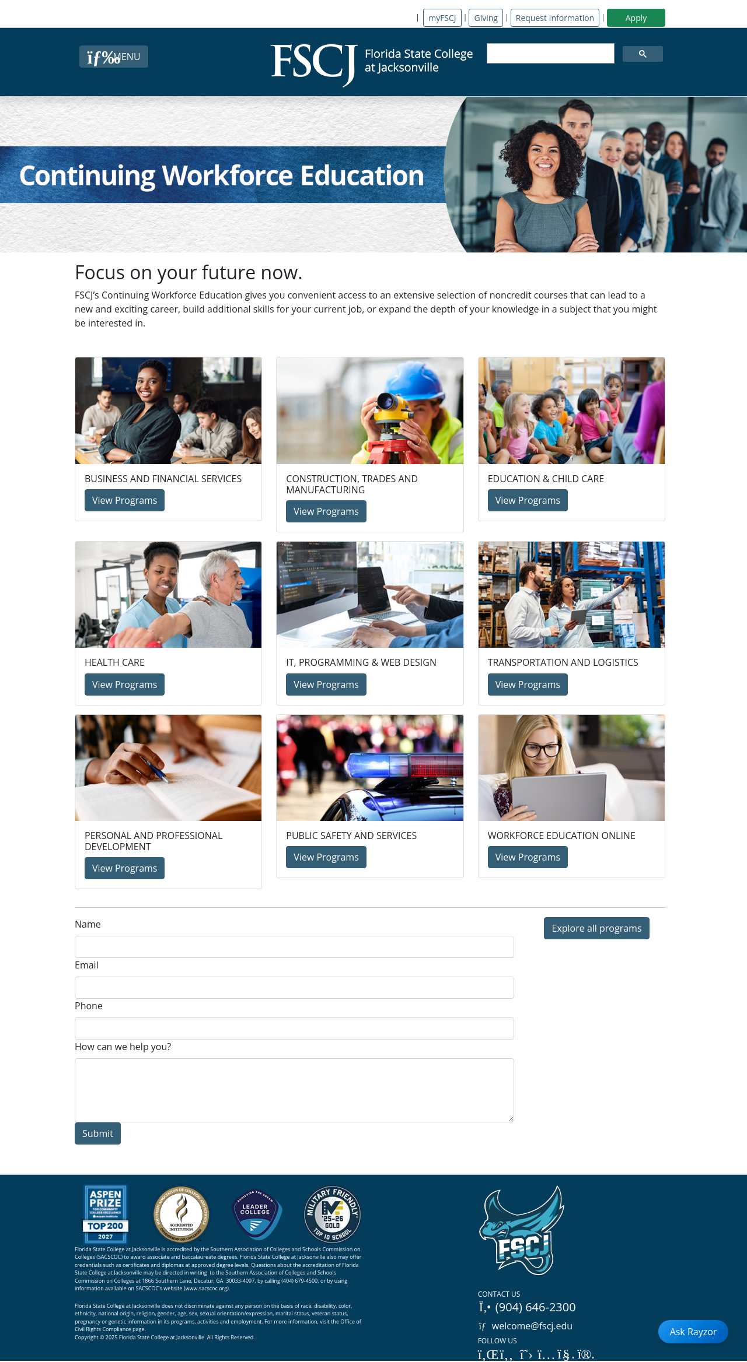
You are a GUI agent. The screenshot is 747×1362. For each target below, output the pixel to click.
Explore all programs (596, 928)
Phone (89, 1005)
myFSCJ (442, 17)
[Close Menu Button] (113, 56)
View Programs (124, 500)
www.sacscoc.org (207, 1288)
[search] (549, 54)
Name (88, 924)
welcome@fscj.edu (525, 1325)
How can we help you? (123, 1046)
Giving (485, 17)
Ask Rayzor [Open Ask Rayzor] (693, 1331)
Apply (636, 17)
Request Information (555, 17)
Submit (97, 1133)
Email (87, 965)
